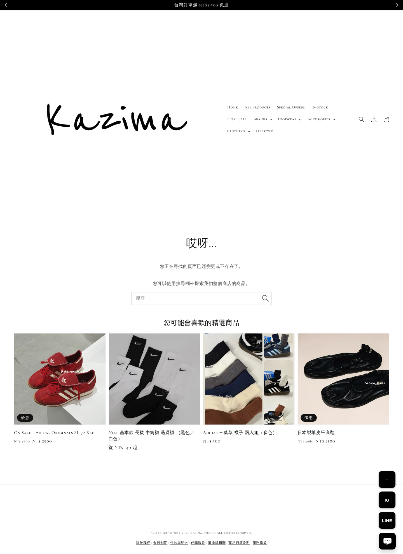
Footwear (287, 119)
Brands (260, 119)
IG (387, 500)
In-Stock (319, 107)
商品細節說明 (239, 543)
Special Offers (291, 107)
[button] (361, 119)
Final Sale (237, 119)
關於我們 (143, 543)
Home (232, 107)
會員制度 (160, 543)
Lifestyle (264, 131)
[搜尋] (265, 298)
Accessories (318, 119)
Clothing (236, 131)
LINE (387, 520)
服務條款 (260, 543)
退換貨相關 (217, 543)
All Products (257, 107)
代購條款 (198, 543)
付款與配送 (179, 543)
